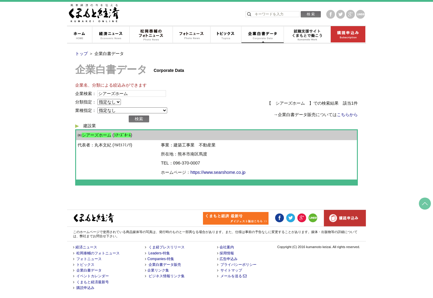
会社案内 (227, 247)
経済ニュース (111, 34)
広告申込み (229, 259)
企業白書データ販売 (165, 265)
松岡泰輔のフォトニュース (151, 34)
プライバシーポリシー (238, 265)
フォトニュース (191, 34)
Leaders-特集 (159, 253)
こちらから (347, 114)
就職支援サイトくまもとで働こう (307, 34)
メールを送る (233, 276)
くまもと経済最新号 (92, 282)
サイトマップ (231, 270)
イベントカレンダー (92, 276)
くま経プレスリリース (167, 247)
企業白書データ (262, 34)
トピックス (226, 34)
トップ (81, 53)
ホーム (79, 34)
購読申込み (348, 34)
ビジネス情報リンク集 (167, 276)
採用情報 (227, 253)
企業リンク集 (158, 270)
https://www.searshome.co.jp (217, 172)
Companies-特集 (160, 259)
